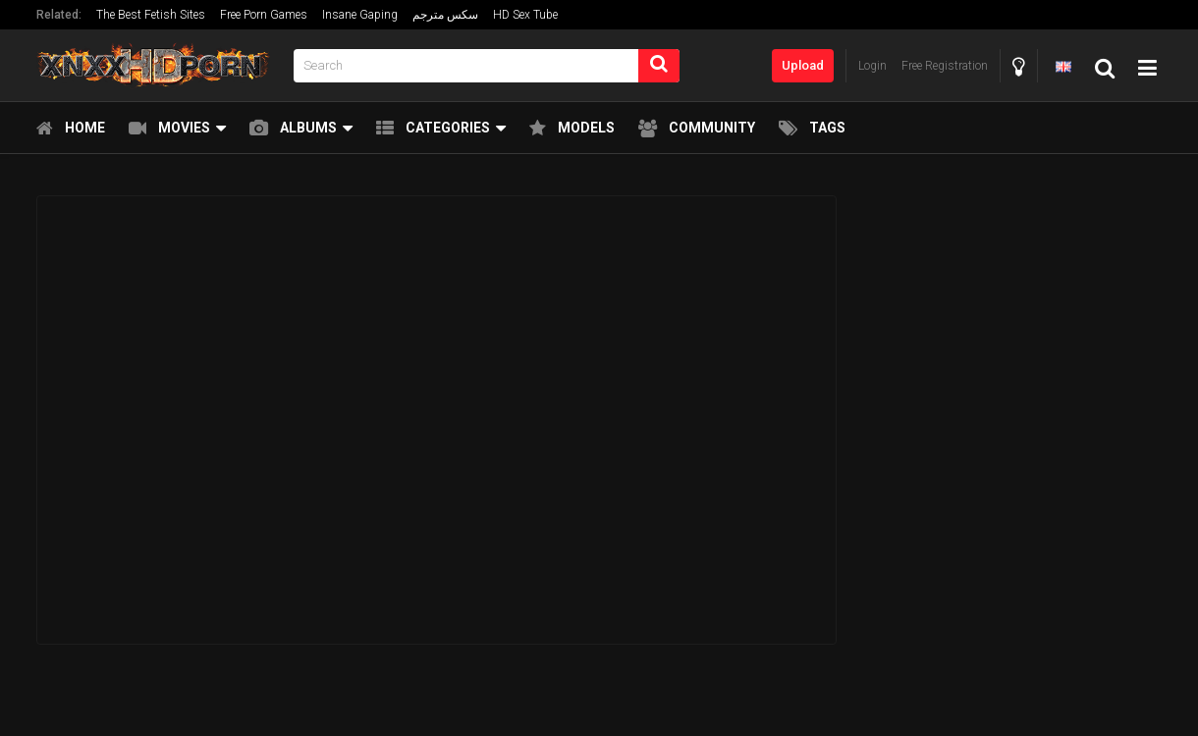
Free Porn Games (263, 15)
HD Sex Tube (525, 15)
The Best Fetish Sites (150, 15)
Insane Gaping (360, 15)
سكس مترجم (445, 15)
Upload (803, 65)
